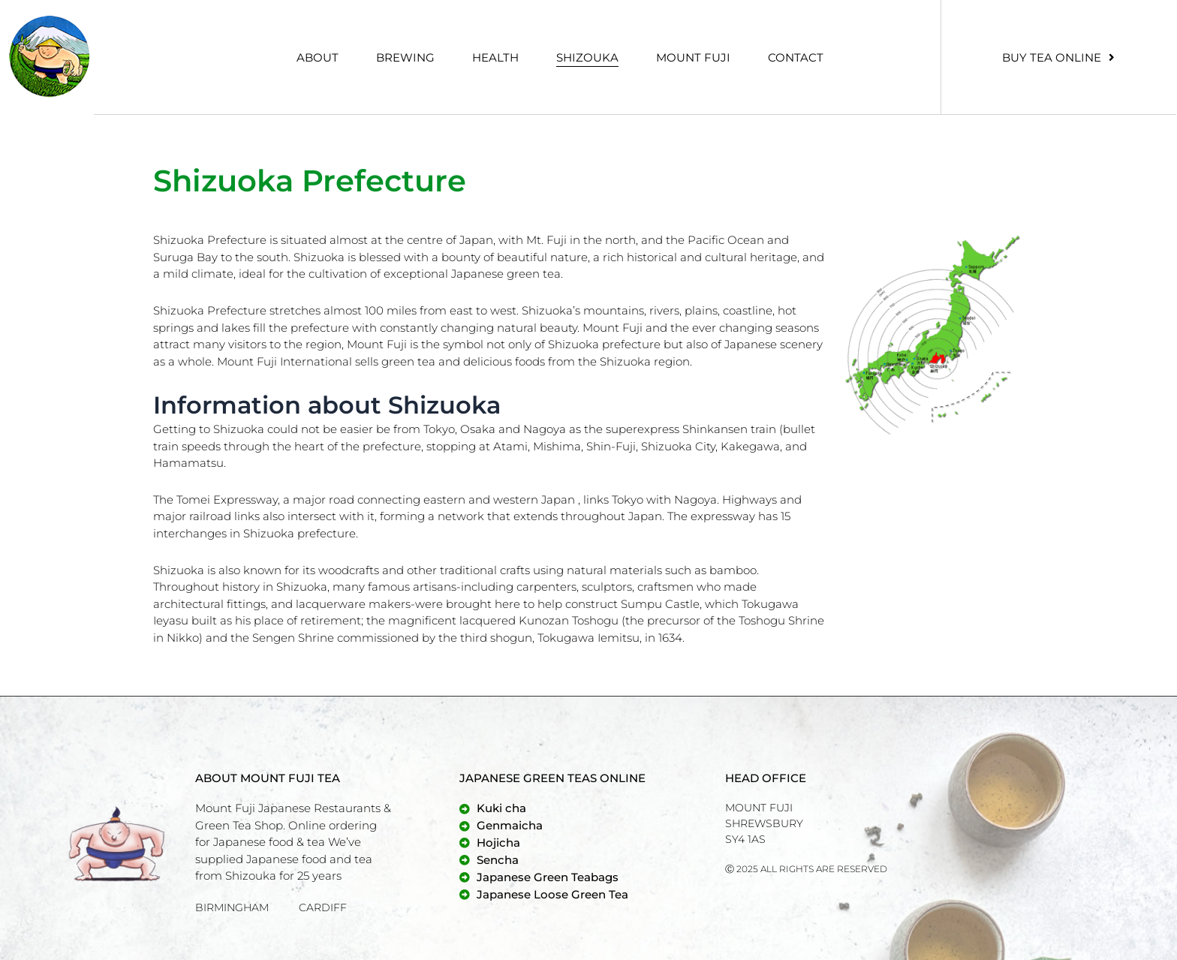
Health (495, 57)
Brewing (405, 57)
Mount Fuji (693, 57)
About (318, 57)
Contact (795, 57)
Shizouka (587, 57)
